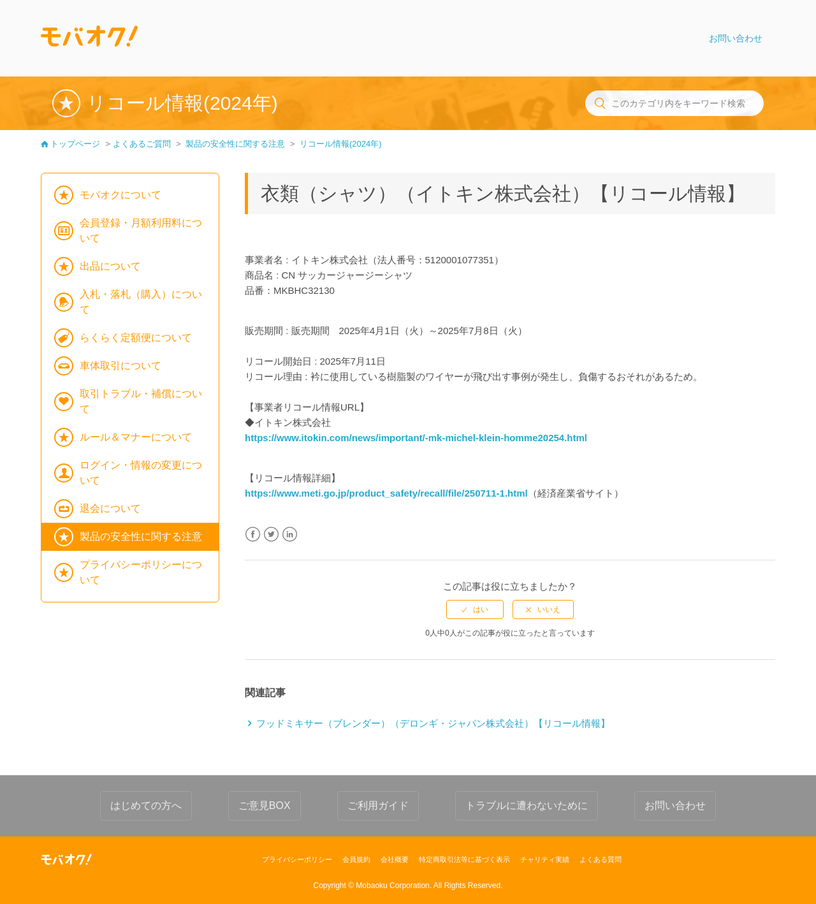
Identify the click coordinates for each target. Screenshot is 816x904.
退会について (110, 508)
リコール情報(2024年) (341, 144)
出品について (110, 266)
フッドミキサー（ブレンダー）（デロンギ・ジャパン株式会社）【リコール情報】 (433, 723)
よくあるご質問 (142, 144)
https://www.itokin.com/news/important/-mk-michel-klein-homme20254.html (416, 437)
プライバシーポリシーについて (141, 572)
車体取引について (120, 365)
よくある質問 (600, 859)
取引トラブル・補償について (141, 401)
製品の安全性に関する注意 (235, 144)
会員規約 (356, 859)
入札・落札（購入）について (141, 302)
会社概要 (395, 859)
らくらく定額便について (136, 337)
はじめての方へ (146, 805)
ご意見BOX (264, 805)
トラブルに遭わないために (526, 805)
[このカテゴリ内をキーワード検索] (674, 103)
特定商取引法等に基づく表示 (464, 859)
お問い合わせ (735, 38)
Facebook (253, 535)
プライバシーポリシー (297, 859)
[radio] (475, 609)
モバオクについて (120, 194)
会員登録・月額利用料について (141, 230)
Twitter (271, 535)
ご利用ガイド (378, 805)
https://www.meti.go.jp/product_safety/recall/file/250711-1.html (386, 493)
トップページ (75, 144)
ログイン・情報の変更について (141, 473)
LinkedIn (290, 535)
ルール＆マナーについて (136, 437)
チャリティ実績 (544, 859)
